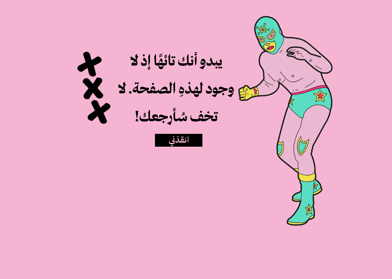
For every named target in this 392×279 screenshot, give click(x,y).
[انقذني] (178, 140)
